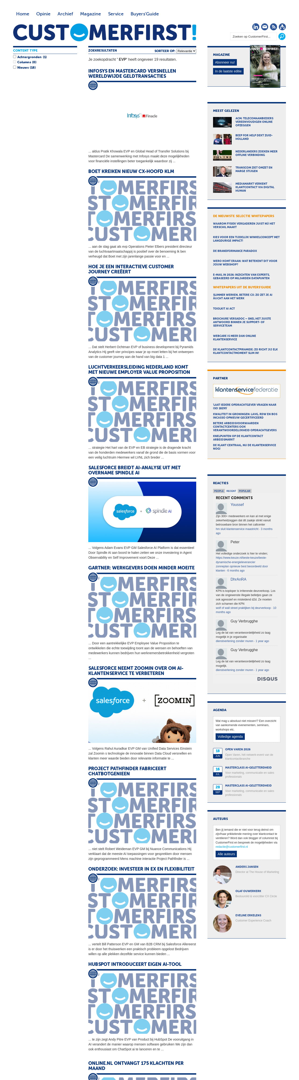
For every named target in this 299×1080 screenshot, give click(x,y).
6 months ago (236, 570)
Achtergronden (29, 57)
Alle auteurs (226, 854)
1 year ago (262, 641)
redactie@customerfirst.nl (232, 846)
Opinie (43, 14)
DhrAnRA (238, 579)
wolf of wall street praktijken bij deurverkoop (243, 608)
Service (116, 14)
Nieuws (22, 67)
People (219, 491)
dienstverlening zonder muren (234, 641)
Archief (65, 14)
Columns (24, 62)
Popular (244, 491)
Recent (231, 491)
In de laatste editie (228, 71)
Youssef (237, 505)
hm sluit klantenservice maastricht (237, 529)
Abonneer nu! (225, 62)
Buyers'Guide (145, 14)
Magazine (90, 14)
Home (22, 14)
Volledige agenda (230, 736)
